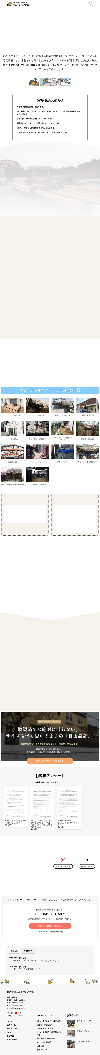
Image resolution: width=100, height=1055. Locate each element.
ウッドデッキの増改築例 (87, 462)
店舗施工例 (12, 462)
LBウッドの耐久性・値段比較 (48, 1021)
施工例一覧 (11, 1025)
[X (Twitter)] (12, 1013)
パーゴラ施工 (12, 439)
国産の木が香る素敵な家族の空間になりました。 (15, 822)
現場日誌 (40, 1046)
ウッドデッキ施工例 (12, 415)
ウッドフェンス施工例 (37, 439)
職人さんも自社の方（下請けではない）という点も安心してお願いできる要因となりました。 (41, 824)
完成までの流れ (13, 1029)
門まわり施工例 (87, 439)
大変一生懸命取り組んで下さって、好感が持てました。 (68, 823)
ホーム (9, 1021)
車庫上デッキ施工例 (62, 415)
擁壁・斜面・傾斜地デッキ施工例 (12, 484)
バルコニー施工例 (37, 415)
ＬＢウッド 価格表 (44, 1042)
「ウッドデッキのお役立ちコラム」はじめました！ (35, 960)
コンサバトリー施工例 (37, 484)
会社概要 (10, 1036)
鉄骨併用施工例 (87, 415)
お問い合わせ (12, 1040)
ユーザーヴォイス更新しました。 (26, 969)
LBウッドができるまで (46, 1029)
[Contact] (20, 1013)
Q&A (9, 1032)
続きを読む (8, 825)
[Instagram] (8, 1013)
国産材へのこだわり (45, 1025)
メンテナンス (62, 462)
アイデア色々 (37, 462)
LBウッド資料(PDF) (45, 1032)
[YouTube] (16, 1013)
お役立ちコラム (43, 1050)
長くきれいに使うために (46, 1039)
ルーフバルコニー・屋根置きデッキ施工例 (62, 438)
